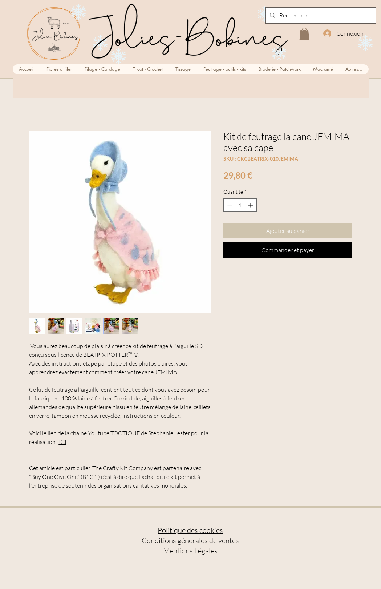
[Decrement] (229, 205)
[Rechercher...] (319, 15)
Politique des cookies (190, 530)
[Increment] (251, 205)
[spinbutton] (240, 205)
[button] (304, 34)
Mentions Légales (190, 550)
